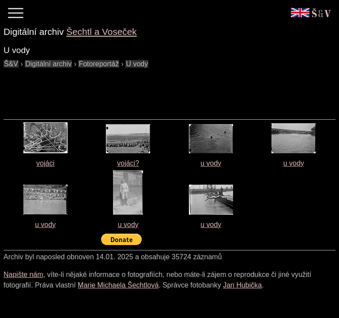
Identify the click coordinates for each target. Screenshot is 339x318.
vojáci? (128, 163)
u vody (210, 163)
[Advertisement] (164, 89)
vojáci (45, 163)
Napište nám (23, 274)
